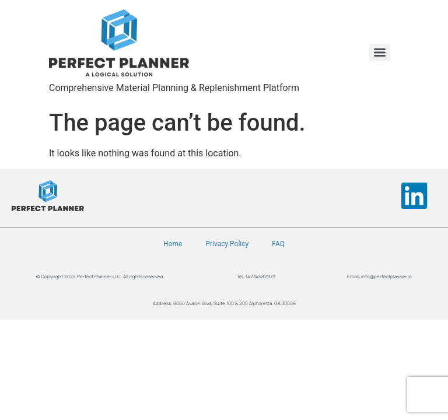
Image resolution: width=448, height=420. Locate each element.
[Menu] (379, 52)
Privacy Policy (227, 244)
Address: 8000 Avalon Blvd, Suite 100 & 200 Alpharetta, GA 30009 (224, 303)
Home (172, 244)
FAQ (278, 244)
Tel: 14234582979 (256, 276)
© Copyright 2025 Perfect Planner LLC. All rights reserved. (100, 276)
